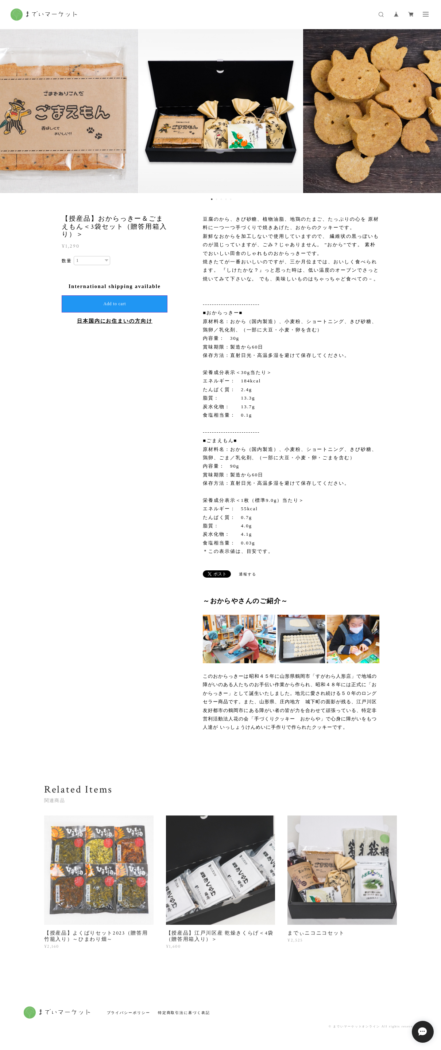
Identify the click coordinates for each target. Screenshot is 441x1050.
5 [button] (230, 199)
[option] (221, 111)
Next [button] (430, 111)
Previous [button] (11, 111)
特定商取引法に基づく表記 (184, 1013)
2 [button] (216, 199)
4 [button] (226, 199)
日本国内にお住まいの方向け (114, 321)
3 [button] (221, 199)
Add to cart (114, 303)
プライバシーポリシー (128, 1013)
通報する (247, 574)
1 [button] (211, 199)
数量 (67, 260)
